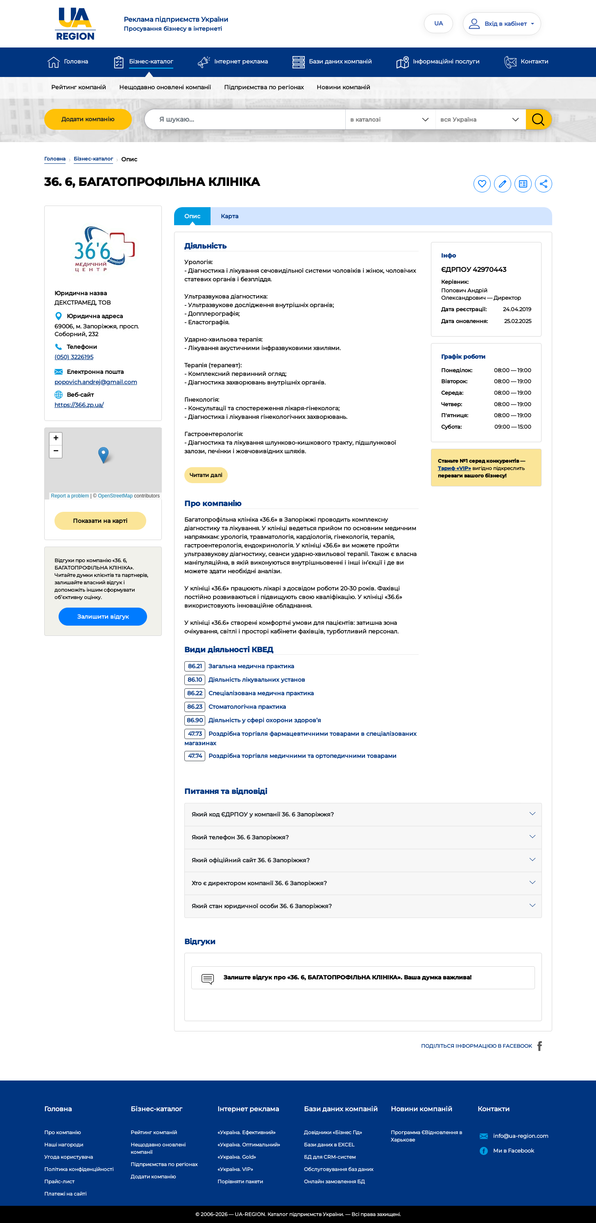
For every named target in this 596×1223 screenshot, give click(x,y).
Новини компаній (343, 87)
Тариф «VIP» (454, 468)
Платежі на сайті (65, 1194)
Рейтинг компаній (78, 87)
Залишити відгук (103, 616)
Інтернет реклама (241, 61)
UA (438, 23)
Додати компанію (87, 119)
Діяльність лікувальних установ (244, 679)
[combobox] (481, 119)
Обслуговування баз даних (338, 1169)
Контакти (534, 61)
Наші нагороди (63, 1145)
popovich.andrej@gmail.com (95, 382)
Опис (192, 216)
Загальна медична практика (239, 666)
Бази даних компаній (340, 61)
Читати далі (206, 475)
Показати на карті (100, 520)
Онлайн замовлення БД (334, 1181)
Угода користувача (68, 1157)
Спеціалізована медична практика (249, 693)
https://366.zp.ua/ (79, 405)
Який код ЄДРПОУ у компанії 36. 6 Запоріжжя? (263, 814)
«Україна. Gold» (237, 1157)
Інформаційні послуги (446, 61)
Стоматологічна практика (235, 706)
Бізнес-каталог (151, 61)
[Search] (245, 119)
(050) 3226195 (73, 357)
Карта (229, 216)
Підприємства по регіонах (264, 87)
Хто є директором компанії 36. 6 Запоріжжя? (259, 883)
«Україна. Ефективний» (247, 1132)
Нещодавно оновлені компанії (165, 87)
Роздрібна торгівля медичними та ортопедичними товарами (290, 756)
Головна (76, 61)
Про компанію (62, 1132)
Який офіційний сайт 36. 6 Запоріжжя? (251, 860)
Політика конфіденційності (78, 1169)
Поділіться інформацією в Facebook (482, 1046)
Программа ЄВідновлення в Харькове (426, 1136)
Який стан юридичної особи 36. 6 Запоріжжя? (262, 906)
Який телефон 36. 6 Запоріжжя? (240, 837)
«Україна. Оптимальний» (249, 1145)
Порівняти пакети (240, 1181)
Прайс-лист (59, 1181)
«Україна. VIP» (235, 1169)
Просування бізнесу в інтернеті (206, 23)
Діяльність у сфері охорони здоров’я (252, 720)
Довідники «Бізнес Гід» (333, 1132)
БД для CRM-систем (330, 1157)
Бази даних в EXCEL (329, 1145)
